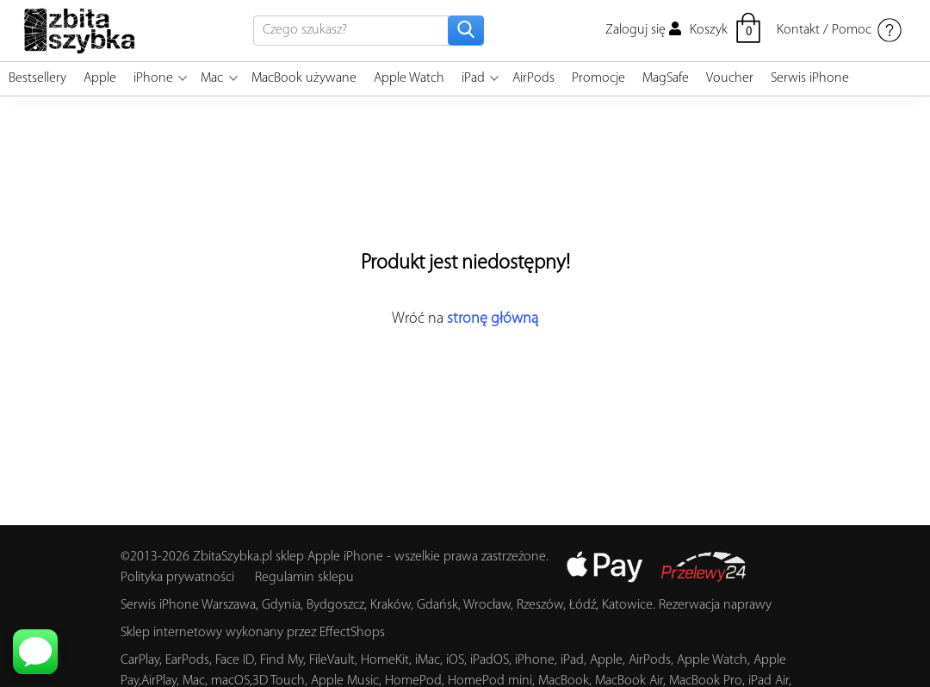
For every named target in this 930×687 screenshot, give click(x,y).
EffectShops (352, 633)
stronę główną (492, 319)
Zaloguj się (643, 30)
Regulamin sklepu (304, 578)
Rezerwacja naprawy (715, 605)
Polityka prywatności (177, 578)
